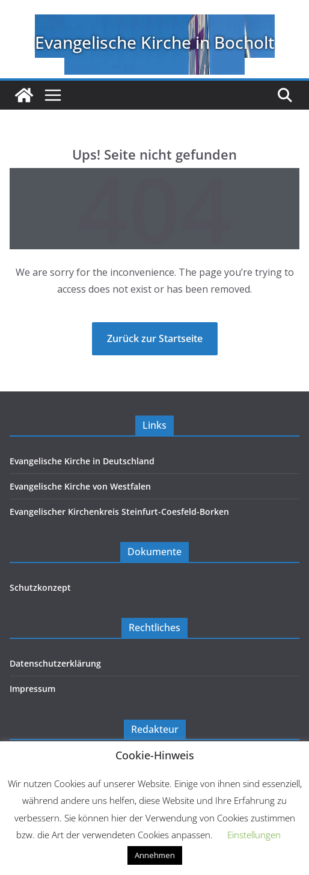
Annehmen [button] (155, 855)
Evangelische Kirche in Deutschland (82, 461)
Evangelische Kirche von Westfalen (80, 486)
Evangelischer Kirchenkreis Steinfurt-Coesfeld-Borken (119, 511)
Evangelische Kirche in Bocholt (155, 42)
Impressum (32, 688)
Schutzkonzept (40, 587)
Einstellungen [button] (254, 835)
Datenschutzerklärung (55, 663)
